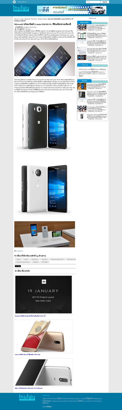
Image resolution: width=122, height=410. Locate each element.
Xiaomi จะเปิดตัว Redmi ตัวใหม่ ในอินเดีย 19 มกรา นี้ (30, 316)
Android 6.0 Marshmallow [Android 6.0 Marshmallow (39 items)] (70, 401)
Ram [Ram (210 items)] (93, 69)
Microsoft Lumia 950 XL (23, 262)
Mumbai (36, 262)
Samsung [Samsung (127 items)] (86, 72)
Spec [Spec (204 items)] (81, 75)
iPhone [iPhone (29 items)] (84, 401)
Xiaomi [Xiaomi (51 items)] (88, 73)
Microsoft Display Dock (57, 259)
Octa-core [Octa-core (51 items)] (87, 69)
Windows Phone (42, 19)
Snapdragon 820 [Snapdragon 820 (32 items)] (97, 398)
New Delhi (44, 262)
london (18, 259)
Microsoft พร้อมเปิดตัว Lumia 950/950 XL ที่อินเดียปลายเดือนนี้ (42, 24)
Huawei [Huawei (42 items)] (97, 69)
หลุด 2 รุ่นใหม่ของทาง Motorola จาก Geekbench (28, 388)
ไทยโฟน (49, 406)
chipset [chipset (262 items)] (94, 71)
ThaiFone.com (92, 18)
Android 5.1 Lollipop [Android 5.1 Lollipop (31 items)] (79, 398)
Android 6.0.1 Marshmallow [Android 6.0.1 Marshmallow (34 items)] (98, 73)
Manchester (35, 259)
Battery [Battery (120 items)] (103, 69)
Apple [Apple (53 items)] (80, 72)
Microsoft (27, 19)
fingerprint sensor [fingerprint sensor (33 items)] (57, 401)
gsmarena (20, 251)
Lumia (22, 19)
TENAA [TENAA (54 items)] (81, 69)
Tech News (34, 19)
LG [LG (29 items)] (51, 401)
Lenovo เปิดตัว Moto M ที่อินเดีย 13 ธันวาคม (27, 354)
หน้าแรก (16, 19)
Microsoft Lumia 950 (72, 259)
